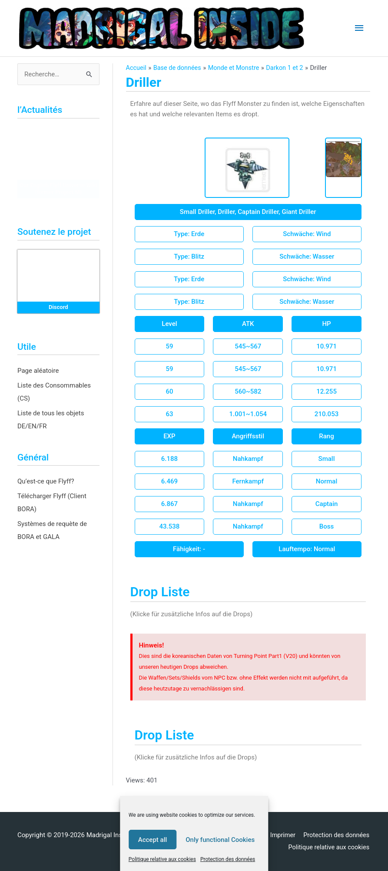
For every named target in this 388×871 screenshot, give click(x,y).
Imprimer (281, 835)
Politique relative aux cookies (162, 859)
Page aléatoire (38, 371)
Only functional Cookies (220, 840)
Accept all (152, 840)
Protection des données (227, 859)
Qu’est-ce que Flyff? (45, 481)
